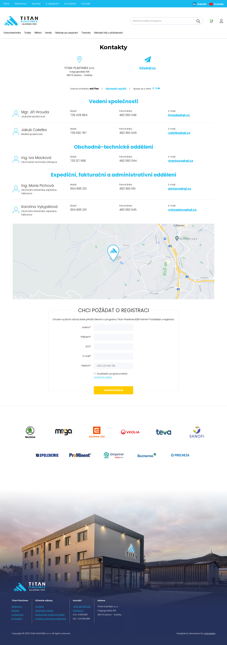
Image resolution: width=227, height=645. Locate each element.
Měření (38, 32)
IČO (88, 346)
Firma (6, 3)
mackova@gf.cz (180, 161)
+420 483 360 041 (81, 606)
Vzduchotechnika (12, 32)
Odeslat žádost (113, 390)
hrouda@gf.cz (179, 115)
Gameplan (209, 633)
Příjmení (86, 337)
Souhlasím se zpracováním (111, 375)
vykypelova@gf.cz (182, 210)
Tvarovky (86, 32)
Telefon (86, 365)
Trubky (27, 32)
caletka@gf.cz (179, 133)
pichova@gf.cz (179, 189)
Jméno (86, 327)
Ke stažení (70, 3)
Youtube (219, 4)
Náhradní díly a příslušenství (108, 32)
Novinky (36, 3)
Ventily (48, 32)
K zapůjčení (52, 3)
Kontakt (86, 3)
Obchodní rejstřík (116, 88)
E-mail (87, 356)
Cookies (39, 606)
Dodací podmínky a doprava (50, 618)
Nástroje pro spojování (66, 32)
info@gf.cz (147, 68)
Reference (20, 3)
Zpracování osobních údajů (50, 614)
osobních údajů (103, 377)
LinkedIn (201, 4)
